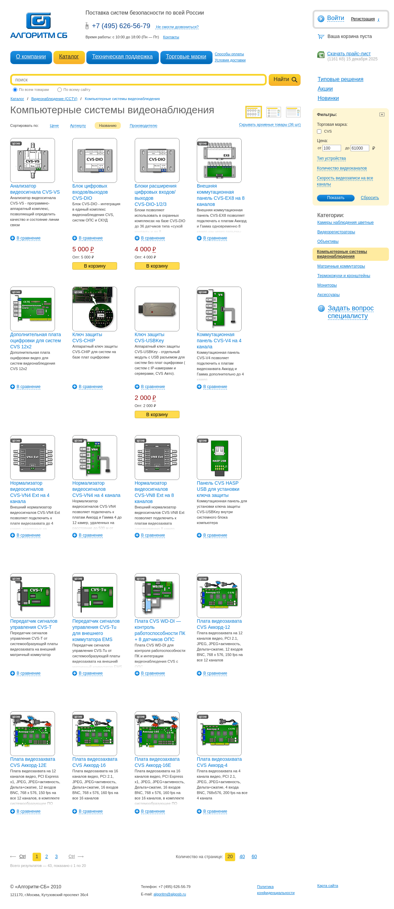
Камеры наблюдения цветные (345, 222)
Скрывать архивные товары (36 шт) (270, 124)
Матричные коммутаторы (341, 266)
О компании (31, 56)
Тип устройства (331, 158)
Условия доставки (230, 60)
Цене (54, 125)
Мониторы (327, 285)
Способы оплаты (229, 54)
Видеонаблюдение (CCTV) (54, 99)
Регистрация (363, 19)
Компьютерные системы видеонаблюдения (342, 254)
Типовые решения (340, 79)
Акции (325, 89)
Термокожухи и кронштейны (343, 275)
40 (242, 856)
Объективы (328, 241)
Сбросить (370, 197)
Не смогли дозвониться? (177, 27)
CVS (324, 131)
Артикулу (78, 125)
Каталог (69, 56)
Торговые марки (186, 56)
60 (254, 856)
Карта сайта (327, 886)
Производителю (143, 125)
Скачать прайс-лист (349, 53)
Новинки (328, 98)
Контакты (171, 37)
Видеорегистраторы (336, 232)
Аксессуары (328, 294)
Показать (332, 198)
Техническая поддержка (122, 56)
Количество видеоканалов (342, 168)
